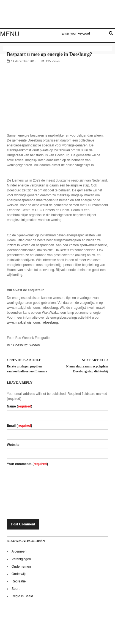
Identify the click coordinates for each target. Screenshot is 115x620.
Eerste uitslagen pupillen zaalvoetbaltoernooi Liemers (27, 368)
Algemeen (19, 551)
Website (13, 445)
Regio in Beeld (22, 596)
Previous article (24, 360)
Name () (19, 406)
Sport (16, 589)
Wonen (34, 345)
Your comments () (27, 464)
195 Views (53, 61)
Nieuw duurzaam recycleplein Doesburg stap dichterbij (87, 368)
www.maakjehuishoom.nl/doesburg (32, 322)
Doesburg (20, 345)
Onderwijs (19, 574)
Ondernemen (21, 566)
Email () (19, 426)
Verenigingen (21, 559)
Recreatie (19, 581)
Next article (95, 360)
